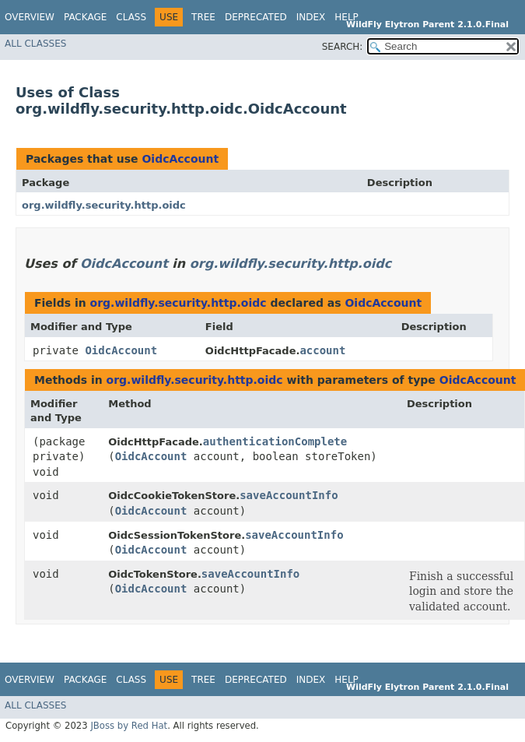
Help (346, 17)
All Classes (35, 43)
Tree (203, 17)
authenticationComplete (275, 441)
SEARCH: (342, 46)
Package (85, 17)
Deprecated (256, 17)
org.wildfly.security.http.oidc (104, 205)
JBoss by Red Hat (128, 725)
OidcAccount (180, 159)
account (322, 350)
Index (311, 17)
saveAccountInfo (289, 495)
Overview (29, 17)
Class (131, 17)
